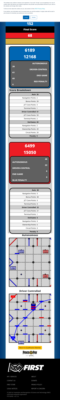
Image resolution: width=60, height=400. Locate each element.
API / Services (12, 377)
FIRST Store (11, 385)
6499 (30, 146)
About (33, 377)
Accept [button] (26, 17)
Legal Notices (12, 389)
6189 (30, 50)
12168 (30, 57)
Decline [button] (34, 17)
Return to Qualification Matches (30, 348)
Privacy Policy (40, 8)
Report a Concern (38, 389)
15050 (30, 152)
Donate (34, 381)
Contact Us (11, 381)
